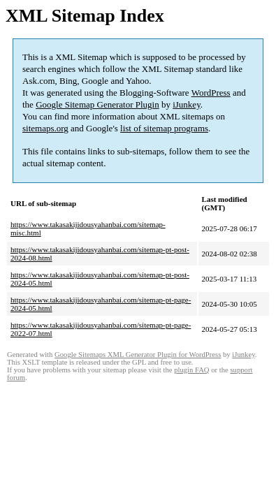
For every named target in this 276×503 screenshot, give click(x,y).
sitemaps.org (45, 128)
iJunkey (187, 104)
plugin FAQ (191, 370)
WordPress (211, 92)
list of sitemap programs (164, 128)
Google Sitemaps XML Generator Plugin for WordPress (138, 354)
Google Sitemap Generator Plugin (97, 104)
